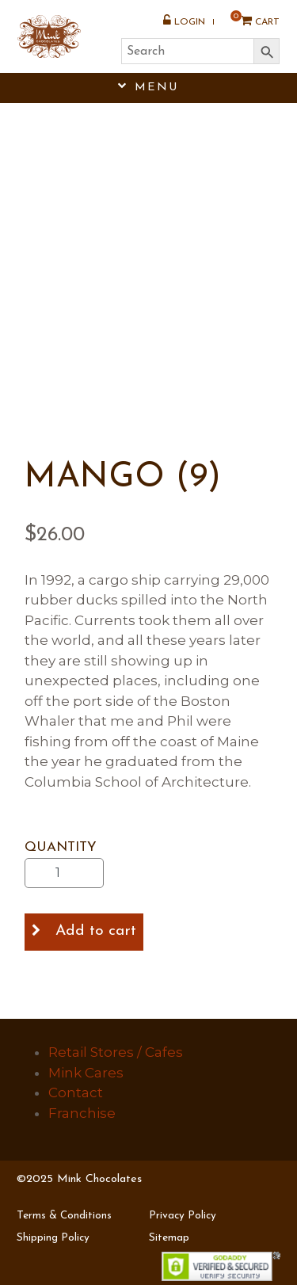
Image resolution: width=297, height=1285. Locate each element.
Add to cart (95, 931)
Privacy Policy (182, 1216)
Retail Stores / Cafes (115, 1052)
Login (184, 20)
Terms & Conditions (64, 1216)
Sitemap (169, 1238)
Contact (75, 1092)
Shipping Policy (53, 1238)
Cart (255, 21)
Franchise (82, 1113)
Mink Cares (86, 1073)
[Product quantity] (64, 873)
